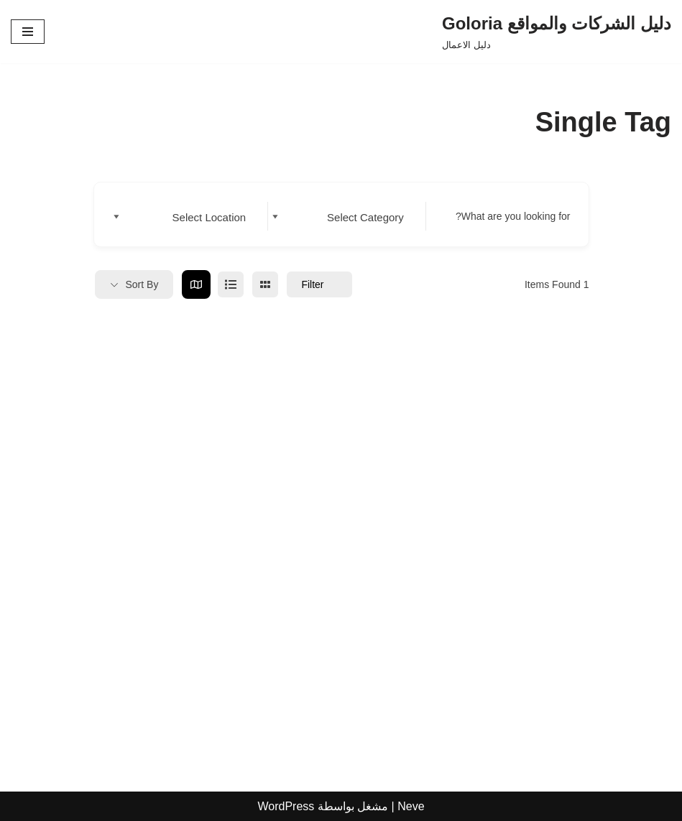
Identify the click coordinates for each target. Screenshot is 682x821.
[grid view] (265, 284)
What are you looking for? (513, 216)
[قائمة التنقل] (28, 31)
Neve (410, 806)
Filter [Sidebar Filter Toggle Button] (319, 284)
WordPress (285, 806)
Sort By (142, 284)
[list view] (230, 284)
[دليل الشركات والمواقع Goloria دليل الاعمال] (556, 31)
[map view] (196, 284)
